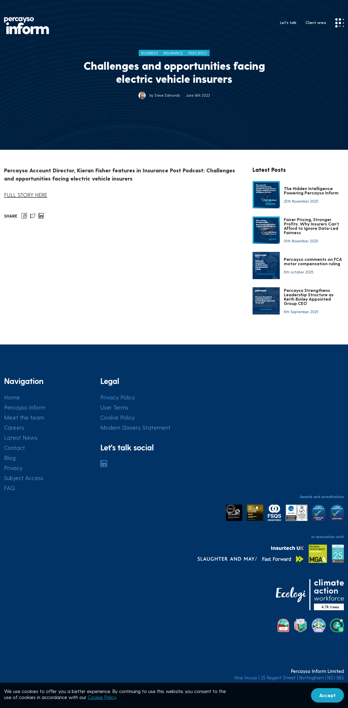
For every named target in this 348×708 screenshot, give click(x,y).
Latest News (21, 437)
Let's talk (288, 22)
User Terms (114, 407)
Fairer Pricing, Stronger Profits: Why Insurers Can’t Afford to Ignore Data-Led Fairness (311, 226)
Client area (316, 22)
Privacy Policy (117, 397)
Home (12, 397)
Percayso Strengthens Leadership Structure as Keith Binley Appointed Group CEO (309, 297)
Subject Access (23, 477)
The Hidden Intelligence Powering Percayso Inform (311, 190)
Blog (9, 457)
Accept (327, 695)
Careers (14, 427)
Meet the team (24, 417)
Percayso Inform (24, 407)
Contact (14, 447)
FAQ (9, 487)
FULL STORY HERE (25, 194)
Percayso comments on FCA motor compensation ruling (313, 261)
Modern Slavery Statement (135, 427)
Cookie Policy (117, 417)
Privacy (13, 467)
